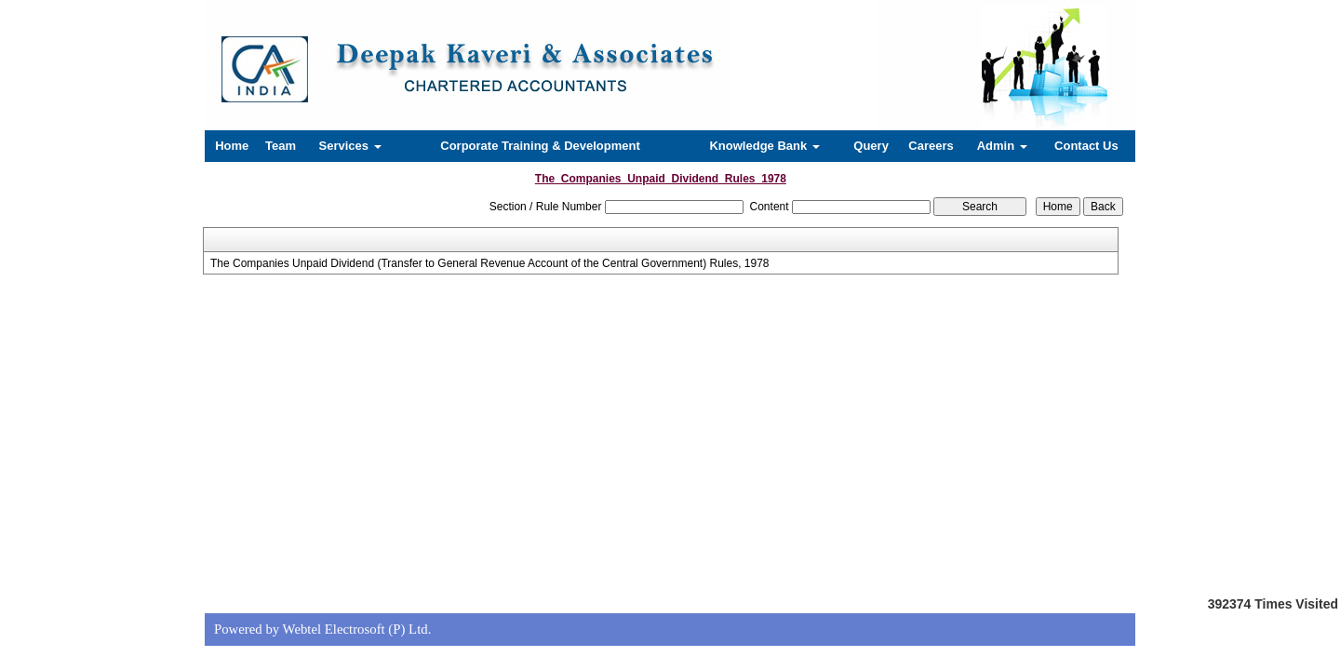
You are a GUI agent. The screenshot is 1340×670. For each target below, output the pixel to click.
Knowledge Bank (764, 146)
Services (350, 146)
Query (871, 146)
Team (280, 146)
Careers (930, 146)
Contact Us (1086, 146)
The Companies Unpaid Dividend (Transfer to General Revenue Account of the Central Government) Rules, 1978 (490, 263)
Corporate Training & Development (540, 146)
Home (231, 146)
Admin (1002, 146)
